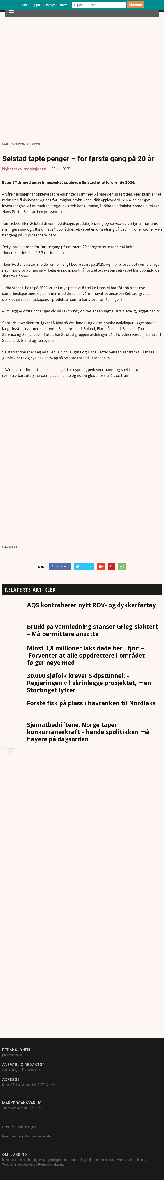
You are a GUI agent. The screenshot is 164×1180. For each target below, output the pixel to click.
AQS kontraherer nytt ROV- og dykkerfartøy (91, 605)
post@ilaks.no (12, 1055)
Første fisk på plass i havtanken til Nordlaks (91, 703)
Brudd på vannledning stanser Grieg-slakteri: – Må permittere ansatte (92, 630)
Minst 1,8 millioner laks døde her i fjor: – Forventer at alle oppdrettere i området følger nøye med (86, 655)
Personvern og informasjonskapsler (27, 1136)
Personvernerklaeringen (19, 1127)
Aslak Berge (10, 1070)
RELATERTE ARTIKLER (30, 589)
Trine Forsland (12, 1108)
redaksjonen (34, 168)
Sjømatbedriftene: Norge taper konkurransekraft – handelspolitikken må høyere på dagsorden (88, 732)
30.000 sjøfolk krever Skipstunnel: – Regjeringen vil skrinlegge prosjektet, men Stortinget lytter (89, 683)
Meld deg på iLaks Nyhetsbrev (44, 5)
